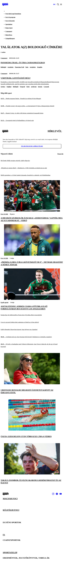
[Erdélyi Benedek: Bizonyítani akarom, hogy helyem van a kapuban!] (32, 329)
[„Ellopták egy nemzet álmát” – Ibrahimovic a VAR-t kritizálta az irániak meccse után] (32, 168)
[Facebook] (57, 494)
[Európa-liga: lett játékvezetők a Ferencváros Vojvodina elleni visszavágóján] (32, 315)
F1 (4, 535)
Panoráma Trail (19, 67)
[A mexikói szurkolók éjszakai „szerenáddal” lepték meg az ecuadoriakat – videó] (32, 211)
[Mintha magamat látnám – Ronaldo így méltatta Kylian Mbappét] (32, 98)
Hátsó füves (8, 35)
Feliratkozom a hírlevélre (32, 146)
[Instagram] (53, 494)
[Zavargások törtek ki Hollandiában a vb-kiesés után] (32, 120)
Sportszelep (10, 552)
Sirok (28, 86)
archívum (33, 86)
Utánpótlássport (10, 38)
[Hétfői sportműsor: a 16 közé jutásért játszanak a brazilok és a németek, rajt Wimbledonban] (32, 175)
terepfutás (10, 67)
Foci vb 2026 (4, 214)
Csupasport (8, 31)
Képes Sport (9, 28)
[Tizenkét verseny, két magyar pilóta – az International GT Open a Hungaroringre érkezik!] (32, 106)
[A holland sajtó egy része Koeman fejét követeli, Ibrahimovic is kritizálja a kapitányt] (32, 337)
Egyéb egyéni (4, 302)
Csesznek (46, 86)
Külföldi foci (11, 510)
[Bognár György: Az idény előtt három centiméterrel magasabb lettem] (32, 113)
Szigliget (9, 86)
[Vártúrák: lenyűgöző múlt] (32, 81)
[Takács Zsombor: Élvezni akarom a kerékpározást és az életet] (32, 474)
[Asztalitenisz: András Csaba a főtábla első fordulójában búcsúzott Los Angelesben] (32, 299)
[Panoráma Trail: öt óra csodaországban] (32, 62)
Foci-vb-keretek (10, 20)
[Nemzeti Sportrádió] (54, 4)
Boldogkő (3, 67)
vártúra (3, 86)
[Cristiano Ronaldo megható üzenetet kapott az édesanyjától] (32, 384)
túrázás (40, 86)
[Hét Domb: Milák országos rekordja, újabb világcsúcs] (32, 160)
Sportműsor (8, 24)
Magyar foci (10, 498)
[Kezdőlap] (5, 4)
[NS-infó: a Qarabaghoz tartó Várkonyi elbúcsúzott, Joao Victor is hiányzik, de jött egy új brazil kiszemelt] (32, 345)
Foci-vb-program (10, 17)
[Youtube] (61, 494)
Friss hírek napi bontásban (13, 13)
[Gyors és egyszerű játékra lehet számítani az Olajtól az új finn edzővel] (32, 322)
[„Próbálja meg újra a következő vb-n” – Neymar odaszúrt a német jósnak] (32, 255)
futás (26, 67)
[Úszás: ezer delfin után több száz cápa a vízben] (32, 430)
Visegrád (22, 86)
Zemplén (39, 67)
